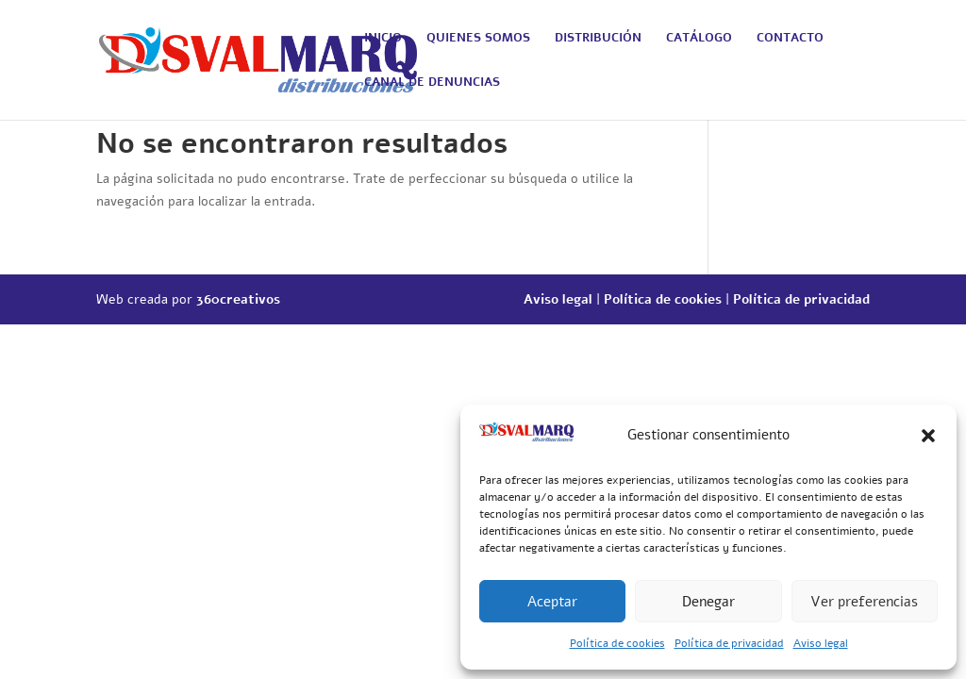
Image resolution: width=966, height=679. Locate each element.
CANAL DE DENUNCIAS (432, 83)
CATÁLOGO (699, 38)
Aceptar (552, 601)
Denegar (708, 601)
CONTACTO (790, 38)
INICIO (383, 38)
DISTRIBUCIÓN (598, 38)
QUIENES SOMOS (478, 38)
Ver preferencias (864, 601)
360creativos (238, 299)
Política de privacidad (729, 643)
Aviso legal (820, 643)
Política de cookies (617, 643)
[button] (928, 435)
